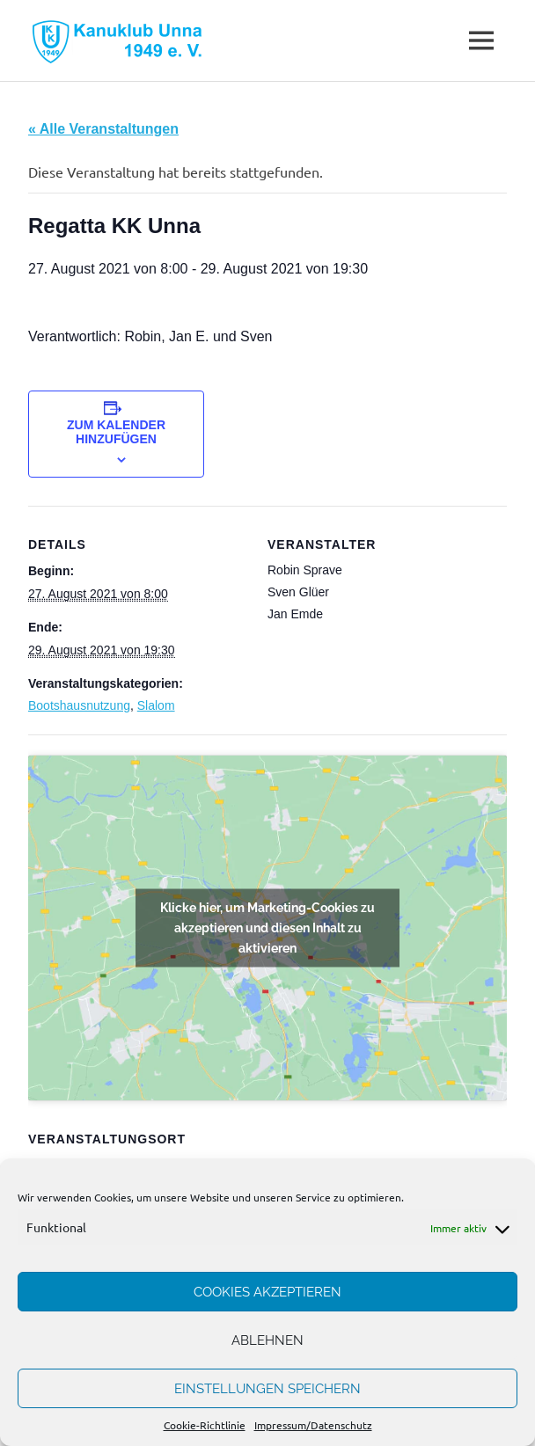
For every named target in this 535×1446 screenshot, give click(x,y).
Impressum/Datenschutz (313, 1425)
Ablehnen (267, 1340)
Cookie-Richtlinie (205, 1425)
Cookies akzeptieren (267, 1292)
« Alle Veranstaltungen (103, 128)
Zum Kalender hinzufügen (116, 432)
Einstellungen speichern (267, 1389)
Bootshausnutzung (79, 705)
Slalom (156, 705)
